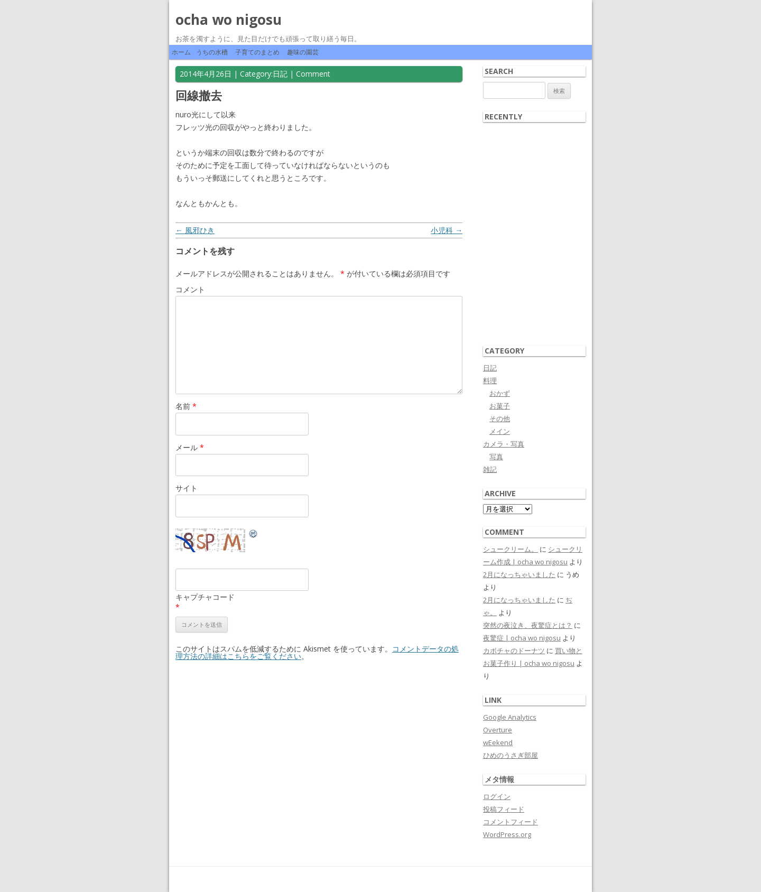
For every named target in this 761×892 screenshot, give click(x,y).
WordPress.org (507, 834)
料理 (490, 380)
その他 (499, 418)
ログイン (497, 796)
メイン (499, 431)
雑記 (490, 469)
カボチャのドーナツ (514, 650)
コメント (190, 289)
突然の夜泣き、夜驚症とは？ (527, 625)
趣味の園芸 (303, 52)
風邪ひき (195, 230)
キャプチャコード (205, 597)
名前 (186, 406)
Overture (497, 730)
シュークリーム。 (510, 549)
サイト (186, 488)
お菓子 (499, 406)
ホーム (181, 52)
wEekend (498, 742)
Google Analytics (509, 717)
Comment (313, 74)
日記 (280, 74)
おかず (499, 393)
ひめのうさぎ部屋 (510, 755)
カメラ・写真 (503, 444)
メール (189, 447)
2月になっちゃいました (519, 574)
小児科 (446, 230)
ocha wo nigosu (228, 19)
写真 (496, 456)
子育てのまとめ (257, 52)
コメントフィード (510, 821)
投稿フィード (503, 809)
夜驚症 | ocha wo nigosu (522, 638)
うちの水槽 (212, 52)
